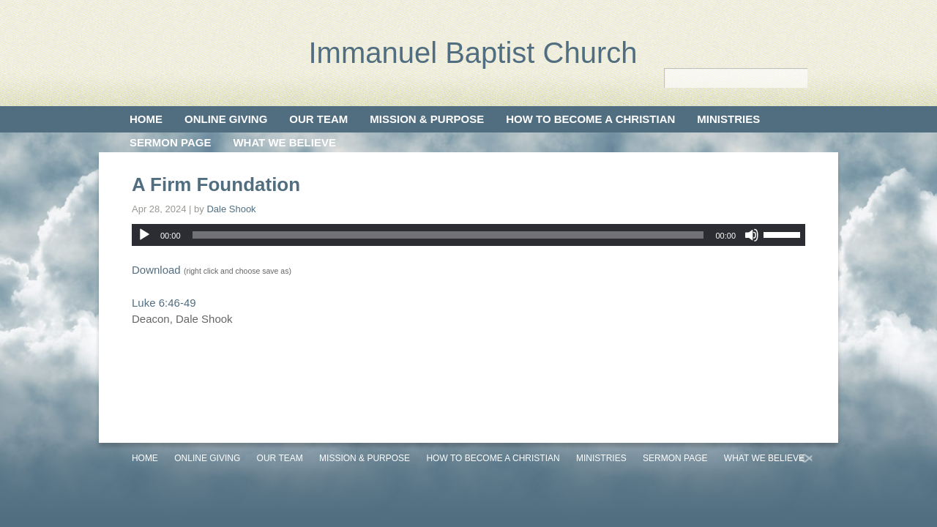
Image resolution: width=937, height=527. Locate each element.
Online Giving (225, 119)
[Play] (144, 235)
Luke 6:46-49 (164, 302)
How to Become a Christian (590, 119)
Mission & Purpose (427, 119)
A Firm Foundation (216, 184)
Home (146, 119)
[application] (468, 235)
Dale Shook (230, 208)
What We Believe (284, 142)
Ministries (728, 119)
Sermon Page (170, 142)
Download (156, 270)
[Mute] (751, 235)
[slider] (448, 235)
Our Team (318, 119)
